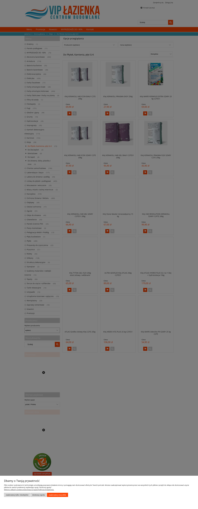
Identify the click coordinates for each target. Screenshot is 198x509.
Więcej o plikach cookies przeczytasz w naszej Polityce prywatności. (29, 489)
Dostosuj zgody (38, 495)
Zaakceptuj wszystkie (57, 495)
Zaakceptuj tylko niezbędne (17, 495)
